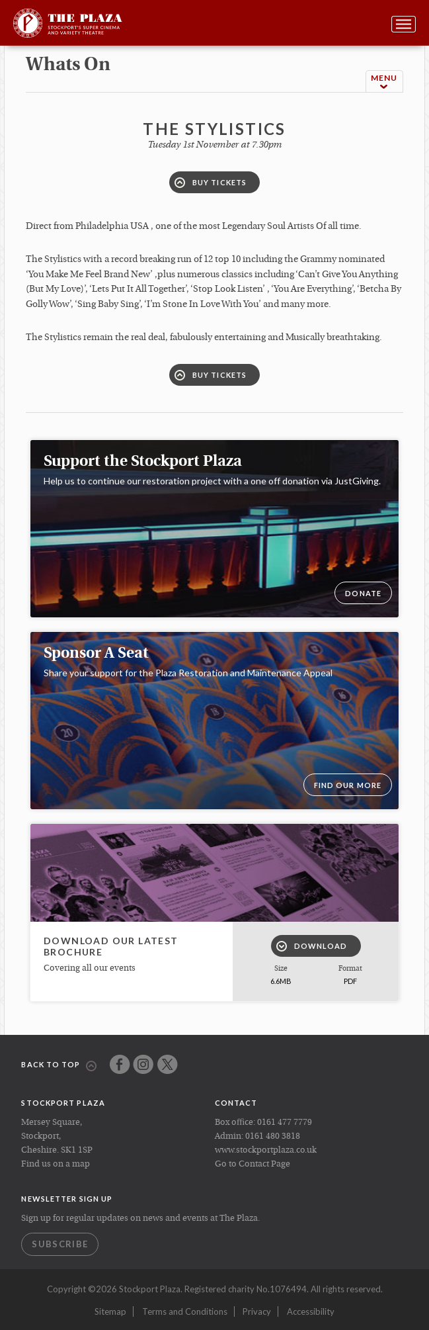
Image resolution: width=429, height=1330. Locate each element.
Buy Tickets (211, 182)
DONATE (363, 593)
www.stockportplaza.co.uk (266, 1150)
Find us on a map (55, 1164)
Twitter (167, 1064)
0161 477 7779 (284, 1122)
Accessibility (310, 1311)
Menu (384, 82)
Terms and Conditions (184, 1311)
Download (312, 946)
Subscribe (60, 1244)
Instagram (143, 1064)
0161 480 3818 (272, 1136)
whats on (68, 65)
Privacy (257, 1311)
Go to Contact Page (252, 1164)
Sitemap (110, 1311)
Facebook (120, 1064)
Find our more (347, 785)
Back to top (58, 1065)
